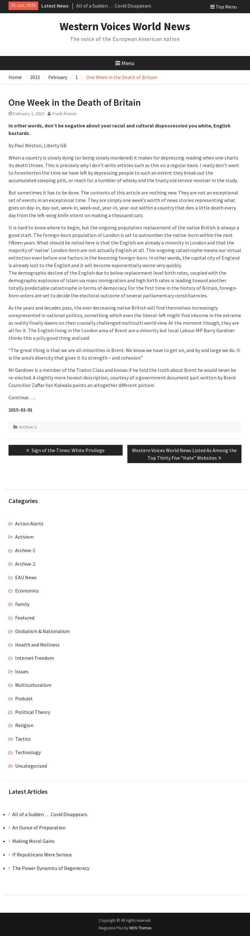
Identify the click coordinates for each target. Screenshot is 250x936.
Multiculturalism (33, 685)
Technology (28, 752)
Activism (24, 537)
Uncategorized (31, 766)
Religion (24, 725)
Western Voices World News (125, 26)
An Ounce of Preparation (39, 827)
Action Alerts (29, 523)
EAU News (26, 577)
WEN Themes (140, 928)
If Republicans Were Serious (42, 854)
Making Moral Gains (33, 841)
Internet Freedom (34, 658)
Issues (21, 671)
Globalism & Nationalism (42, 631)
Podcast (24, 698)
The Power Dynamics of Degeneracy (50, 868)
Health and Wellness (37, 645)
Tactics (23, 739)
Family (22, 604)
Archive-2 (28, 427)
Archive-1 (25, 550)
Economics (27, 590)
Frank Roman (64, 113)
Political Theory (32, 712)
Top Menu (223, 6)
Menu (124, 63)
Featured (24, 617)
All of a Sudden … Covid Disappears (113, 6)
